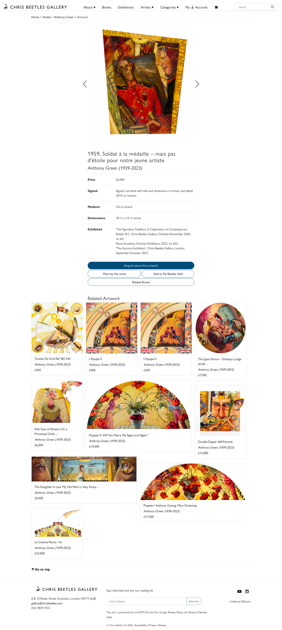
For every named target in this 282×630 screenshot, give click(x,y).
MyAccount (196, 7)
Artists (46, 17)
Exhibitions (126, 7)
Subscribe (194, 601)
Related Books (141, 282)
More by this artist (114, 273)
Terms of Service (198, 612)
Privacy (152, 625)
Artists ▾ (147, 7)
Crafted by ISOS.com (240, 601)
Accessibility (140, 625)
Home (35, 17)
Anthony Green (64, 17)
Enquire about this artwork (141, 265)
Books (106, 7)
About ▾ (89, 7)
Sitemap (162, 625)
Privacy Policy (175, 612)
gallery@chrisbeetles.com (47, 603)
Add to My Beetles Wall (168, 273)
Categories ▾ (169, 7)
